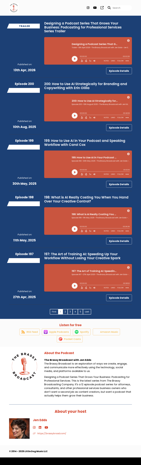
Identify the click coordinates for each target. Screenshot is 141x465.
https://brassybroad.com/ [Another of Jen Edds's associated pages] (49, 441)
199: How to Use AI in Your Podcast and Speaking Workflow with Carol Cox (84, 145)
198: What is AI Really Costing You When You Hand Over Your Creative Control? (86, 201)
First (54, 313)
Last (87, 313)
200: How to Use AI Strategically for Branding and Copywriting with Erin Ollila (85, 88)
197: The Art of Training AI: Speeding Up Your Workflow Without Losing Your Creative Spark (82, 258)
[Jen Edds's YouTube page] (41, 435)
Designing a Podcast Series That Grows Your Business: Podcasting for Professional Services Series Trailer (83, 29)
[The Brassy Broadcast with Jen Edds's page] (100, 9)
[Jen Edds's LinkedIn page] (37, 435)
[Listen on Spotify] (82, 336)
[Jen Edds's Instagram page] (34, 435)
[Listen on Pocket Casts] (69, 346)
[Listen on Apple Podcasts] (55, 336)
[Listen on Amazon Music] (108, 336)
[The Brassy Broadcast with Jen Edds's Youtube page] (93, 9)
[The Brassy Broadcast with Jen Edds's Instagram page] (88, 9)
